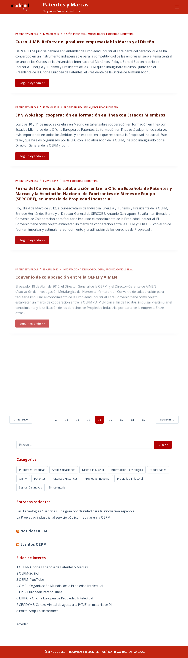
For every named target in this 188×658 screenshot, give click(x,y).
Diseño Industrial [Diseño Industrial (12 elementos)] (93, 470)
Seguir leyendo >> (32, 83)
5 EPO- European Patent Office (39, 592)
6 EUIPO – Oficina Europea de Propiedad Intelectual (54, 598)
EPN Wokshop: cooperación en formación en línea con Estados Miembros (90, 116)
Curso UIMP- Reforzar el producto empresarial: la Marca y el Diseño (84, 42)
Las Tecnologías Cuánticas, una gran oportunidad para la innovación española (75, 511)
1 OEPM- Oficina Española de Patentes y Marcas (52, 567)
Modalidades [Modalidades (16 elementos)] (158, 470)
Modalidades (96, 34)
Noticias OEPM (33, 530)
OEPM (65, 184)
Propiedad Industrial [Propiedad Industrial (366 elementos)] (97, 478)
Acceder (22, 624)
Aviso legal (137, 652)
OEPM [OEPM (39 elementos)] (23, 478)
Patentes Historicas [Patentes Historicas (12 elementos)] (65, 478)
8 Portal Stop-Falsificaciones (37, 611)
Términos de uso (54, 652)
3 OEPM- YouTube (30, 579)
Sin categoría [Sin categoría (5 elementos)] (57, 487)
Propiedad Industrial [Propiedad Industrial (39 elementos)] (130, 478)
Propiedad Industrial (120, 34)
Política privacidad (114, 652)
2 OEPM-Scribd (27, 573)
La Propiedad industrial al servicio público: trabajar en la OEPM (63, 517)
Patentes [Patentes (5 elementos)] (40, 478)
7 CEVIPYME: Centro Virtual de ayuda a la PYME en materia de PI (64, 604)
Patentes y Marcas (65, 4)
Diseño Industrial (75, 34)
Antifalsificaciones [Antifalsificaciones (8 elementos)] (63, 470)
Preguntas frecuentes (83, 652)
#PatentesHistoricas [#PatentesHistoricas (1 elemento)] (32, 470)
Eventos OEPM (33, 544)
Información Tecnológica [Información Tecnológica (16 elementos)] (127, 470)
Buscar (163, 445)
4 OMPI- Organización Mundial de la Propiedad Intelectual (59, 586)
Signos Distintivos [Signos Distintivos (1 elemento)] (30, 487)
